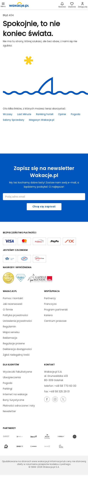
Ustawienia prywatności (17, 321)
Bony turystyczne (13, 400)
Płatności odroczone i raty (19, 405)
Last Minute (24, 114)
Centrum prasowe (55, 321)
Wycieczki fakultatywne (17, 371)
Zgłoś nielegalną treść (16, 355)
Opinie (62, 114)
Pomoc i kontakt (13, 298)
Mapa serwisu (11, 332)
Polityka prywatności (15, 315)
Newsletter (9, 411)
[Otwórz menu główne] (3, 4)
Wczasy (7, 114)
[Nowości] (62, 4)
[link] (18, 4)
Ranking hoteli (44, 114)
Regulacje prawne (14, 343)
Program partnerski (56, 309)
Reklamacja (10, 338)
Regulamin (9, 326)
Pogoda (75, 114)
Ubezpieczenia (12, 377)
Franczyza (50, 304)
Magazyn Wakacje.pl (41, 120)
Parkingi (7, 388)
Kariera (48, 315)
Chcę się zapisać (44, 206)
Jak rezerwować (12, 304)
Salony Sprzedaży (13, 120)
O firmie (8, 309)
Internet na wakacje (15, 394)
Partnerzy (50, 298)
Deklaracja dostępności (17, 349)
